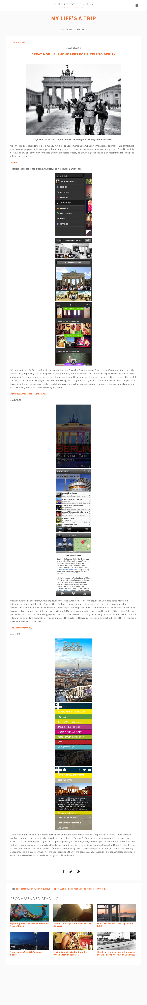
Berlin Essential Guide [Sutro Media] (28, 393)
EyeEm (13, 162)
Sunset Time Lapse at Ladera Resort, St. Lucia (72, 924)
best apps (54, 888)
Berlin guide (42, 888)
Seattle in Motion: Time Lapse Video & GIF (115, 924)
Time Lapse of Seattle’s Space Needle (26, 953)
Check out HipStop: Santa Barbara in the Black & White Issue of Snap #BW (116, 953)
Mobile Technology (96, 888)
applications (22, 888)
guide (70, 888)
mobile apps (80, 888)
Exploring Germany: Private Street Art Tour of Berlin (29, 924)
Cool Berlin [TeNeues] (21, 627)
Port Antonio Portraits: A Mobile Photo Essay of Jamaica (70, 953)
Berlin (32, 888)
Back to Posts (17, 42)
